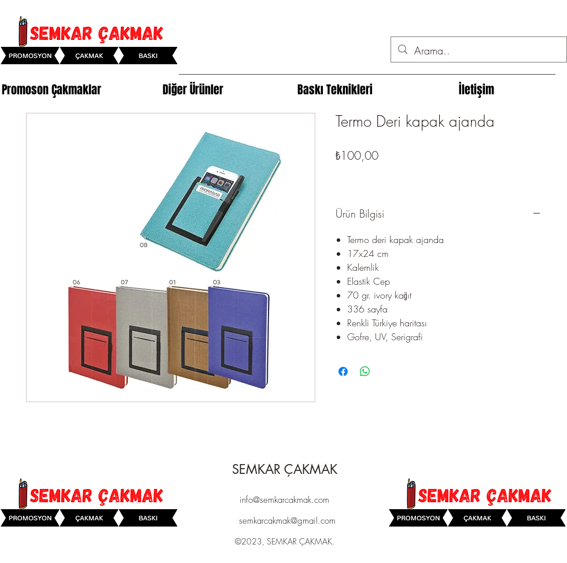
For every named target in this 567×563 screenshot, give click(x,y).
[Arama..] (478, 51)
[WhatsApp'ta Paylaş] (365, 371)
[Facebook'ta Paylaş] (343, 371)
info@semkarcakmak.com (284, 500)
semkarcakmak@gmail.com (287, 521)
